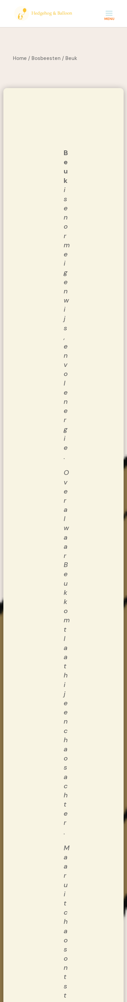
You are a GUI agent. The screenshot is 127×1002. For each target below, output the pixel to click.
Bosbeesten (46, 58)
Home (20, 58)
